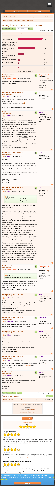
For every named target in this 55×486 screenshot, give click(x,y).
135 (47, 114)
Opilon (40, 152)
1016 (47, 190)
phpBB (24, 404)
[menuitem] (14, 17)
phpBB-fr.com (31, 409)
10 (46, 374)
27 (46, 320)
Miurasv (41, 356)
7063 (47, 79)
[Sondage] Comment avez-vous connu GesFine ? (23, 25)
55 (46, 155)
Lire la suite (32, 443)
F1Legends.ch (27, 365)
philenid (41, 331)
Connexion (16, 11)
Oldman (41, 372)
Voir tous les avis (27, 422)
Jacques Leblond (44, 75)
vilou (40, 93)
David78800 (42, 317)
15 (46, 334)
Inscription (38, 11)
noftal (40, 188)
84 (46, 95)
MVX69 (41, 112)
